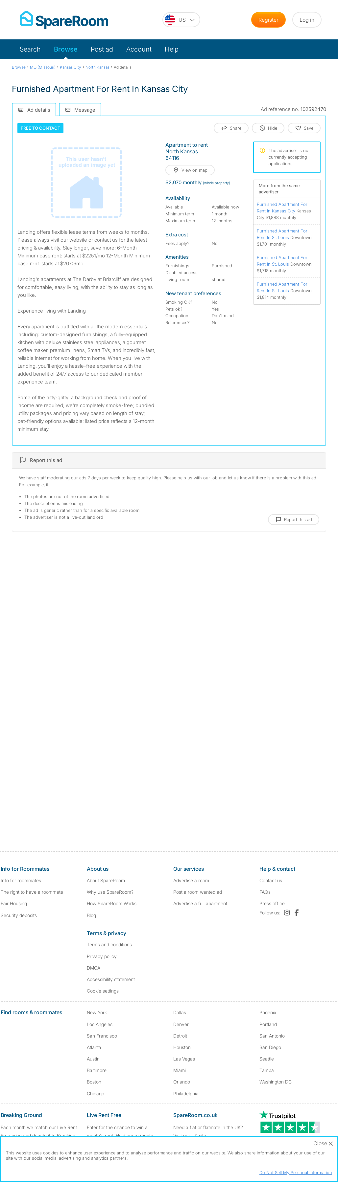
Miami (179, 1070)
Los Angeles (99, 1024)
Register (268, 19)
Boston (94, 1081)
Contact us (270, 880)
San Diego (270, 1047)
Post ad (102, 49)
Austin (93, 1059)
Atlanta (94, 1047)
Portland (268, 1024)
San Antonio (272, 1036)
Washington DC (275, 1081)
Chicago (95, 1093)
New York (97, 1012)
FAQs (265, 892)
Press (272, 903)
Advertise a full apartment (200, 903)
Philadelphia (186, 1093)
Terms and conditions (109, 944)
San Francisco (102, 1036)
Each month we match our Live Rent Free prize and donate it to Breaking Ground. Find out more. (39, 1136)
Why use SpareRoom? (110, 892)
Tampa (266, 1070)
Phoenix (267, 1012)
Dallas (179, 1012)
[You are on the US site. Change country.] (181, 19)
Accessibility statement (111, 979)
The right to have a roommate (32, 892)
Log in (307, 19)
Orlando (181, 1081)
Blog (91, 915)
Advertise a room (191, 880)
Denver (181, 1024)
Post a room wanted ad (197, 892)
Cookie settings (103, 991)
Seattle (266, 1059)
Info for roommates (21, 880)
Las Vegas (184, 1059)
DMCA (93, 968)
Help (172, 49)
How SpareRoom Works (111, 903)
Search (30, 49)
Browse (66, 49)
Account (139, 49)
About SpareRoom (106, 880)
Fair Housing (14, 903)
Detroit (180, 1036)
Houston (182, 1047)
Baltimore (97, 1070)
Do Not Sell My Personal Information (295, 1172)
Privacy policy (102, 956)
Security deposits (19, 915)
